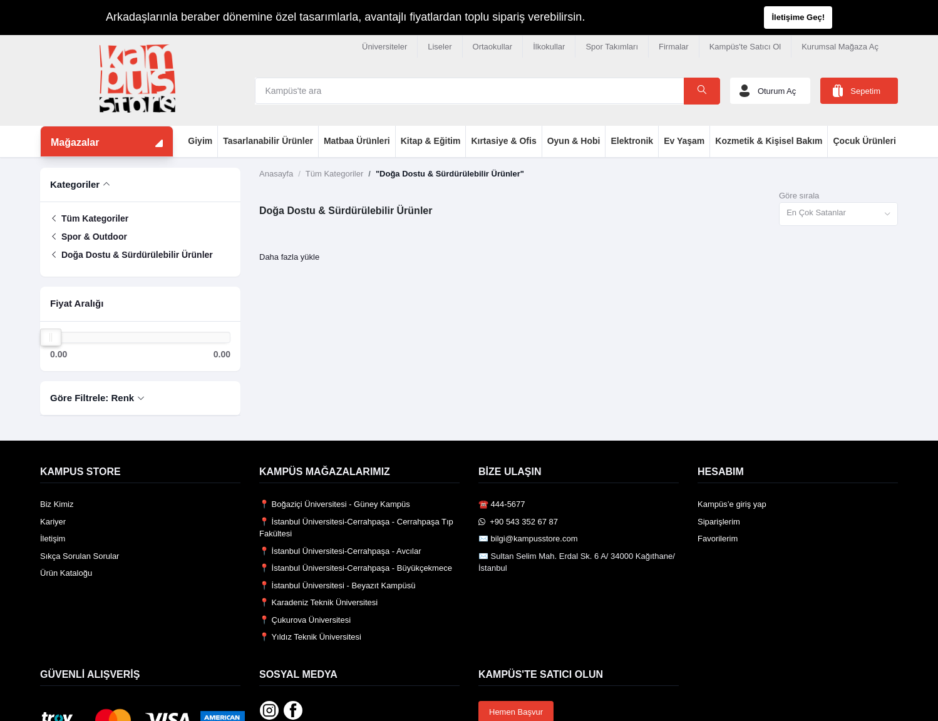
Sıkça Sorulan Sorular (79, 556)
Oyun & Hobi (573, 141)
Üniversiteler (384, 46)
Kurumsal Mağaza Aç (840, 46)
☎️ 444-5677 (501, 504)
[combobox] (838, 214)
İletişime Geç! (798, 17)
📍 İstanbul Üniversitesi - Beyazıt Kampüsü (337, 585)
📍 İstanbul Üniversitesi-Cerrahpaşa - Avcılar (340, 551)
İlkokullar (549, 46)
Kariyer (53, 521)
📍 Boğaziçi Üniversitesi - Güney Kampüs (334, 504)
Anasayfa (276, 173)
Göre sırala (799, 195)
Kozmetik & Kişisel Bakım (768, 141)
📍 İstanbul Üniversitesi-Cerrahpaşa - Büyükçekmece (355, 568)
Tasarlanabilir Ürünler (268, 141)
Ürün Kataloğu (66, 573)
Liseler (439, 46)
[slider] (50, 337)
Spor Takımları (611, 46)
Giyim (200, 141)
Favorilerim (718, 538)
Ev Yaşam (684, 141)
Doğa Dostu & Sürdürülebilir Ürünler (131, 255)
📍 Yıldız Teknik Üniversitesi (310, 637)
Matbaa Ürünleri (357, 141)
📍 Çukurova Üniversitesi (305, 620)
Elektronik (632, 141)
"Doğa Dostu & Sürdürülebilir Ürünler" (450, 173)
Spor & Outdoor (88, 237)
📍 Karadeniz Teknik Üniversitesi (318, 602)
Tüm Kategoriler (89, 218)
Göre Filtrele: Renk (92, 397)
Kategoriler (75, 184)
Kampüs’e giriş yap (732, 504)
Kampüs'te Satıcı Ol (745, 46)
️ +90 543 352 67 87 (518, 521)
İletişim (52, 538)
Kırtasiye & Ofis (503, 141)
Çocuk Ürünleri (864, 141)
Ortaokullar (493, 46)
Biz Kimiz (56, 504)
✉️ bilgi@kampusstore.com (528, 538)
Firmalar (674, 46)
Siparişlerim (719, 521)
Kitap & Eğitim (431, 141)
